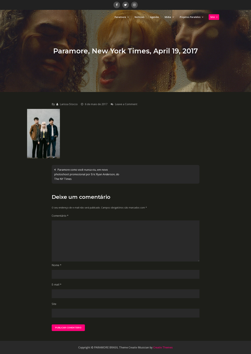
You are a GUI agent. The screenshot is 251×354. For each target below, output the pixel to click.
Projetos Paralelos (190, 17)
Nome (56, 265)
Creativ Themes (163, 347)
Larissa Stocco (69, 104)
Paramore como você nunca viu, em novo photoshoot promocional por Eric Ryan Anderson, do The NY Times (86, 174)
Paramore (120, 17)
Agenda (154, 17)
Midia (168, 17)
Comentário (60, 215)
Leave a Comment (126, 104)
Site (212, 17)
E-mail (56, 284)
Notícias (139, 17)
